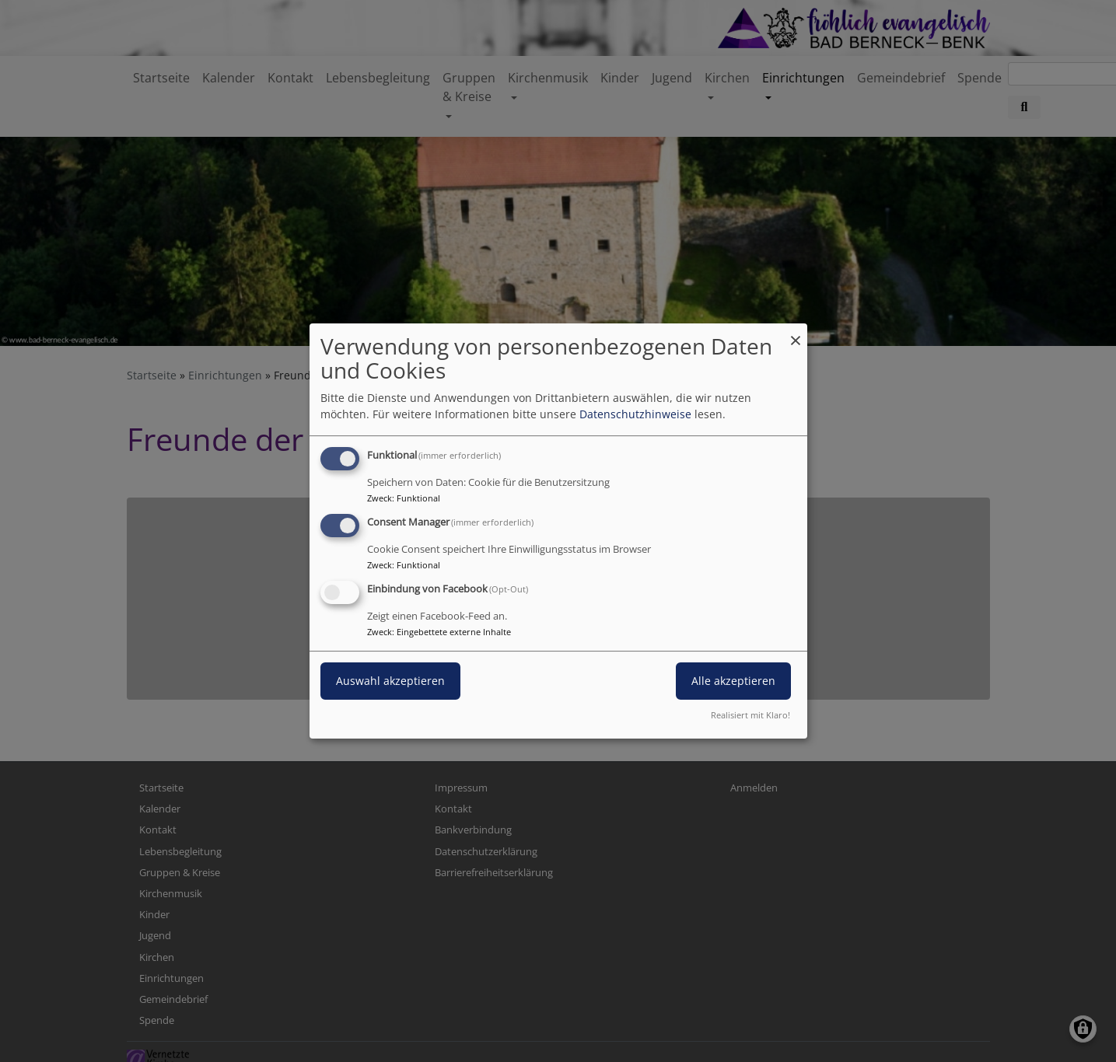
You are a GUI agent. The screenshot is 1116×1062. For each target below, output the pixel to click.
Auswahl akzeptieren (390, 680)
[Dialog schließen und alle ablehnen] (795, 333)
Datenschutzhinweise (635, 414)
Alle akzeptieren (733, 680)
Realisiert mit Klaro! (750, 715)
